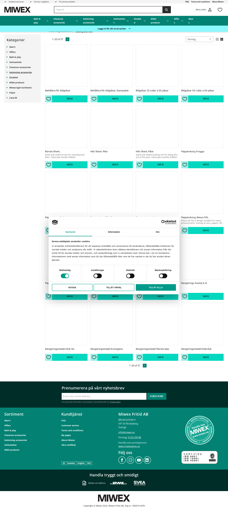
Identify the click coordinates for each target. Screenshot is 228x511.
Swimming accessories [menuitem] (88, 20)
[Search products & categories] (112, 9)
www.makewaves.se (129, 446)
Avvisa (72, 287)
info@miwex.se (126, 432)
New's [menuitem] (191, 20)
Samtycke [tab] (70, 232)
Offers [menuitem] (176, 20)
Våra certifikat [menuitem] (68, 445)
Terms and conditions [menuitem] (200, 1)
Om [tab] (157, 232)
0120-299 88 (134, 437)
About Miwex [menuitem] (218, 1)
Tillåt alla (156, 287)
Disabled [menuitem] (137, 20)
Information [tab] (114, 232)
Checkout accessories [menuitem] (59, 20)
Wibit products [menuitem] (155, 20)
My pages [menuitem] (66, 435)
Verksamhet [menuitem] (119, 20)
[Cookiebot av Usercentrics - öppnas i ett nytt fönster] (163, 222)
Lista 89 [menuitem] (13, 97)
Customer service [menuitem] (70, 425)
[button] (220, 9)
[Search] (166, 9)
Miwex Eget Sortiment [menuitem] (20, 87)
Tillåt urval (114, 287)
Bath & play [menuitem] (37, 20)
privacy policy (115, 402)
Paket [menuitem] (12, 92)
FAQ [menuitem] (187, 1)
